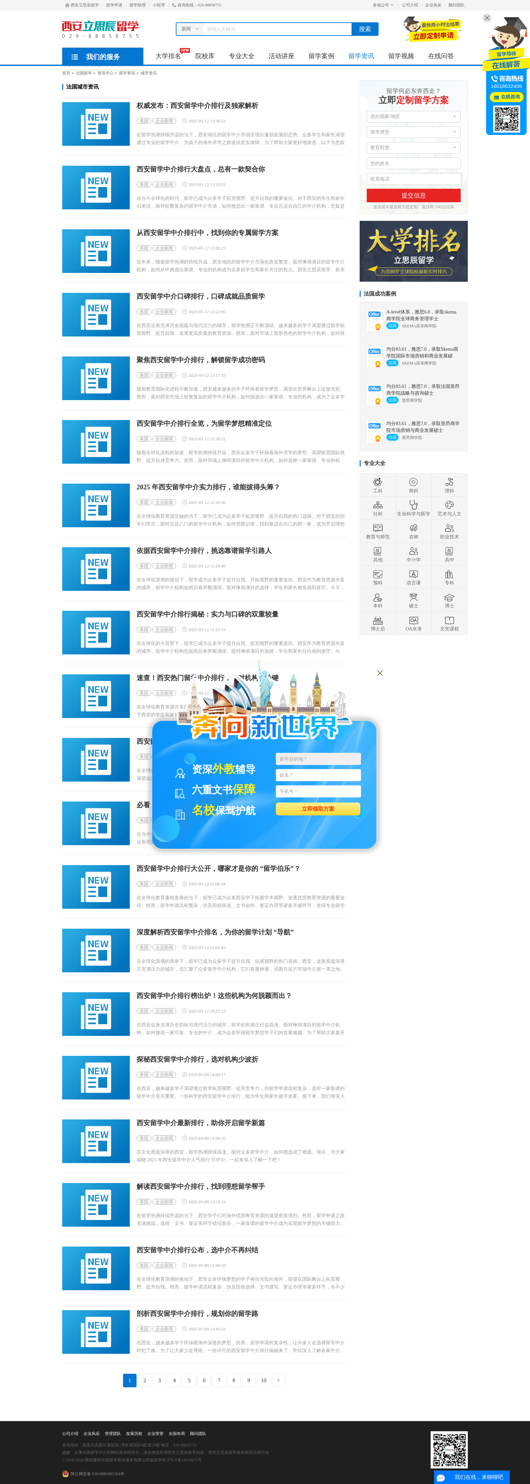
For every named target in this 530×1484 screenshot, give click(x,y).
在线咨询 (510, 96)
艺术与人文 (449, 508)
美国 (144, 120)
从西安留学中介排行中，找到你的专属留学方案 (208, 232)
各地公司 (383, 5)
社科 (378, 508)
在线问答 (441, 56)
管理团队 (113, 1433)
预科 (378, 577)
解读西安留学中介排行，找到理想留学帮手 (201, 1186)
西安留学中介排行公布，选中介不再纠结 (197, 1250)
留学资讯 (361, 56)
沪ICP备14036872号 (184, 1460)
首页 (66, 73)
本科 (378, 600)
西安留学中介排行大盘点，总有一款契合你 (201, 169)
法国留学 (84, 73)
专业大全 (242, 56)
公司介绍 (410, 5)
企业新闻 (164, 120)
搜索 (365, 29)
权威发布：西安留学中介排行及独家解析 (197, 105)
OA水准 (414, 623)
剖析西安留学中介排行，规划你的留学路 (197, 1313)
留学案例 (321, 56)
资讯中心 (105, 73)
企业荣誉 (155, 1433)
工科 (378, 485)
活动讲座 (281, 56)
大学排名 (171, 54)
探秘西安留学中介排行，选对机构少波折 (197, 1059)
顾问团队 (457, 5)
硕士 (414, 600)
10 (263, 1380)
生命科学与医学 (413, 508)
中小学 (414, 554)
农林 (414, 531)
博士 (449, 600)
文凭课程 (449, 623)
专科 (449, 577)
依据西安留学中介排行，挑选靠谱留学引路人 (204, 550)
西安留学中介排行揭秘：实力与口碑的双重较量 (208, 614)
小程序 (159, 5)
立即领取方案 (318, 808)
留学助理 (137, 5)
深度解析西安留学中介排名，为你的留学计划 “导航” (215, 932)
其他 (378, 554)
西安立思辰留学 (82, 5)
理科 (449, 485)
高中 (449, 554)
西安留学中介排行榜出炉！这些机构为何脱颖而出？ (214, 995)
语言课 (414, 577)
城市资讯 (149, 73)
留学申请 (114, 5)
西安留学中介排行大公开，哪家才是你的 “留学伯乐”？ (218, 868)
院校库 (205, 56)
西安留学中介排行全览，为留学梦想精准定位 (204, 423)
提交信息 (414, 195)
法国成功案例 (380, 294)
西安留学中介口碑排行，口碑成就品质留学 (201, 296)
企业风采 (433, 5)
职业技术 (449, 531)
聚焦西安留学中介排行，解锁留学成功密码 (201, 360)
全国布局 (177, 1433)
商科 (414, 485)
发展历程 (134, 1433)
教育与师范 (378, 531)
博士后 (378, 623)
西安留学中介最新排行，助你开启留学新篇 (201, 1123)
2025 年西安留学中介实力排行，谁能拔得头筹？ (208, 487)
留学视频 (401, 56)
